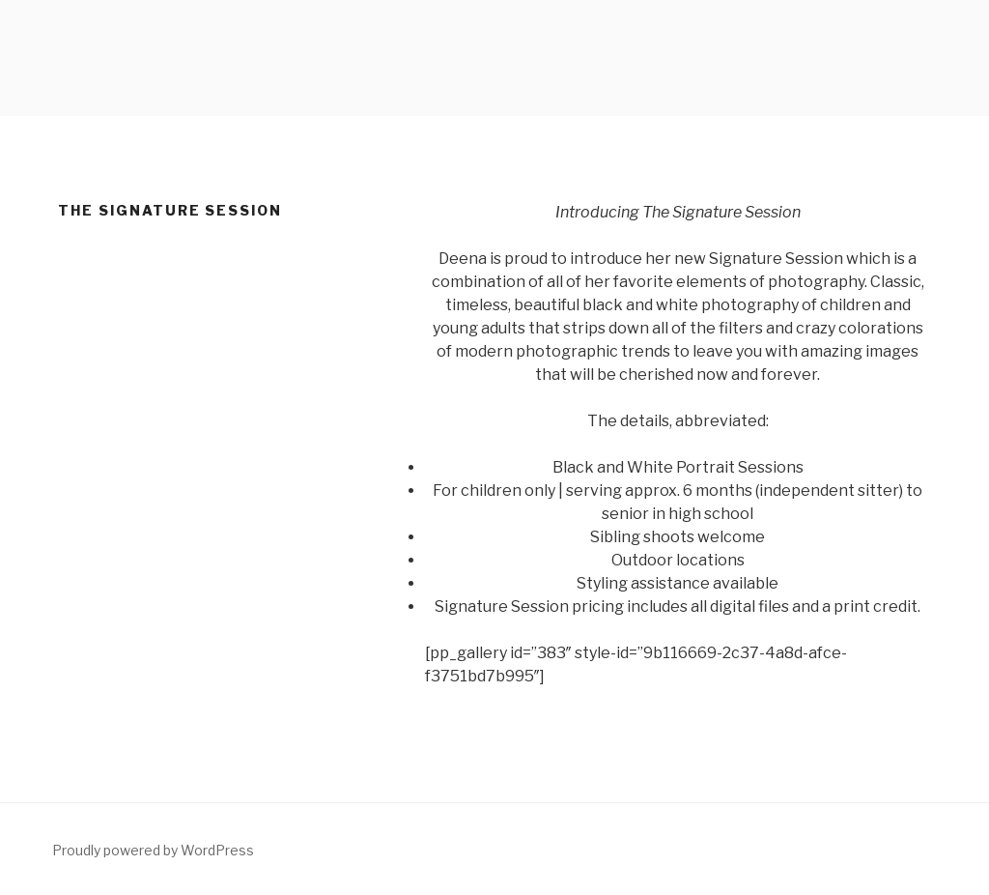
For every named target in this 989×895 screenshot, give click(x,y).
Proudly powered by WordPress (153, 850)
